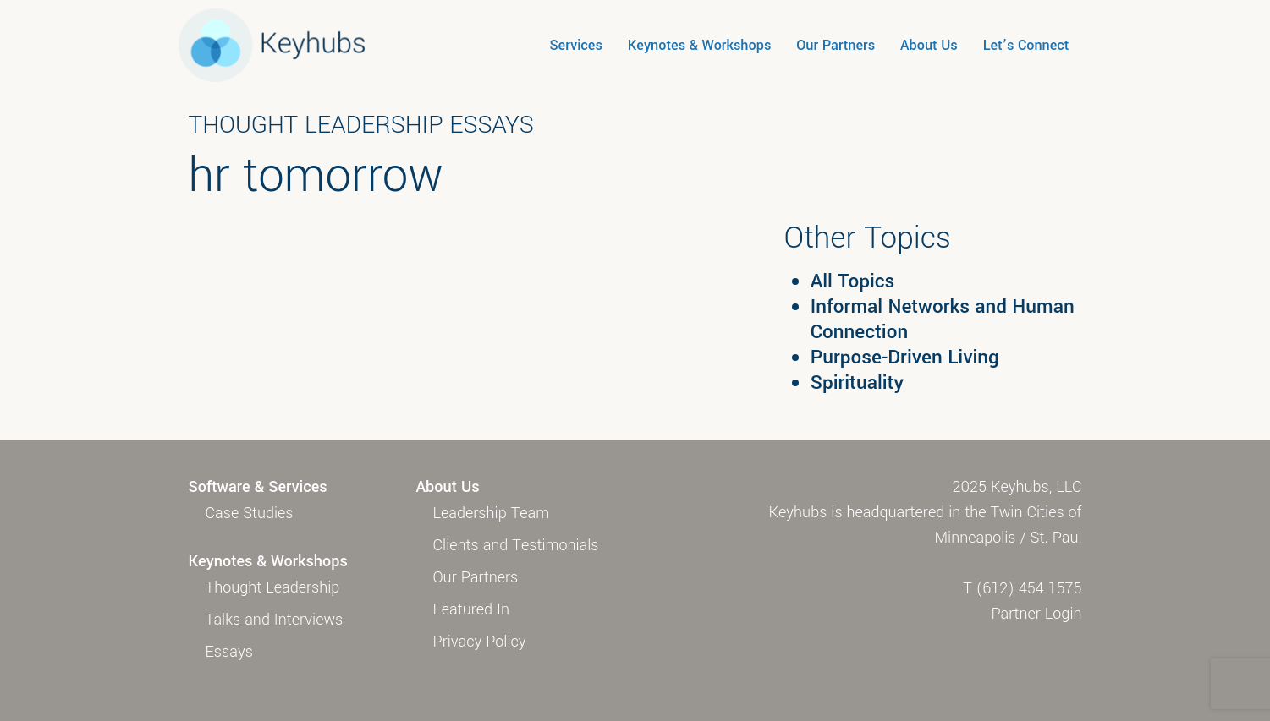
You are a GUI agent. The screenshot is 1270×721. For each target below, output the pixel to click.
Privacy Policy (479, 642)
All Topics (853, 281)
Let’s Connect (1026, 45)
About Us (929, 45)
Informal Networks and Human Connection (943, 319)
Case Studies (250, 513)
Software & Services (258, 487)
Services (575, 45)
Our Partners (835, 45)
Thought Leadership (273, 587)
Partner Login (1037, 614)
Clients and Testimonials (516, 545)
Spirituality (857, 382)
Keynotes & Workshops (699, 45)
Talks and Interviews (275, 620)
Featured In (471, 609)
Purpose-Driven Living (905, 357)
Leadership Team (491, 513)
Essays (229, 652)
